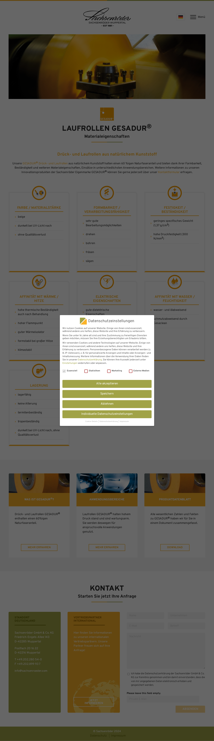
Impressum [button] (124, 421)
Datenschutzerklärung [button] (108, 421)
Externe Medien (139, 370)
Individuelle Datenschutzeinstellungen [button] (107, 414)
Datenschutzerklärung (90, 359)
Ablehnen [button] (107, 404)
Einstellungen (70, 363)
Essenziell (69, 370)
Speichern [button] (107, 394)
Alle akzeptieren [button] (107, 384)
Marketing (114, 370)
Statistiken (92, 370)
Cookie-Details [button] (91, 421)
